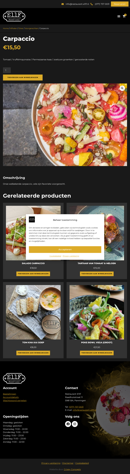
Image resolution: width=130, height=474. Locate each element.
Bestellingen (9, 394)
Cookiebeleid (55, 256)
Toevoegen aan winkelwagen (22, 77)
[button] (120, 4)
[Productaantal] (7, 70)
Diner (20, 28)
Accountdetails (11, 397)
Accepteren (65, 249)
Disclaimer (68, 463)
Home (6, 28)
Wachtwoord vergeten (15, 400)
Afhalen (13, 28)
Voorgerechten (31, 28)
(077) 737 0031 (76, 407)
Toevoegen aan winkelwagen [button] (33, 274)
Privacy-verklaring (71, 256)
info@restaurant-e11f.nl (84, 410)
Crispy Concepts (72, 469)
